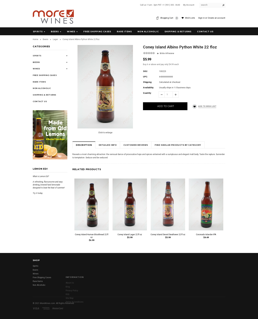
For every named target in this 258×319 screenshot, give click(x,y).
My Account (188, 5)
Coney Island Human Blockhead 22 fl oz (91, 235)
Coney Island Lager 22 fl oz (129, 234)
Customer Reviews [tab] (135, 145)
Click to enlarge (105, 132)
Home (35, 39)
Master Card (58, 312)
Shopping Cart (169, 18)
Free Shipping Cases (97, 31)
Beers (55, 31)
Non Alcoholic (148, 31)
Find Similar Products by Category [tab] (178, 145)
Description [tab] (84, 145)
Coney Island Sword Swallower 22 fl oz (168, 234)
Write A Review (167, 53)
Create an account (216, 18)
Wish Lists (190, 18)
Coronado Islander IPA (206, 234)
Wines (71, 31)
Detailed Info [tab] (108, 145)
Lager (55, 39)
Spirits (38, 31)
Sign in (201, 18)
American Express (46, 312)
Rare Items (124, 31)
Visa (36, 312)
